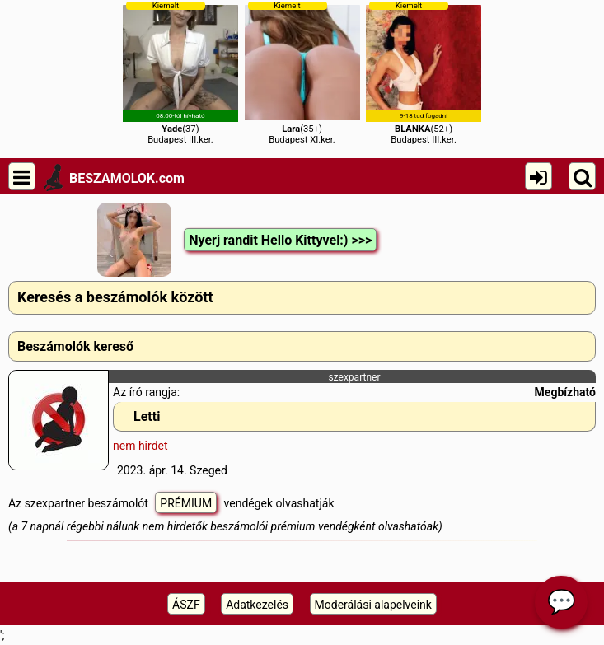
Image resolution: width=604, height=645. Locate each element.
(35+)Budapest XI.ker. (302, 73)
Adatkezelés (257, 604)
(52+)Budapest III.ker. (423, 73)
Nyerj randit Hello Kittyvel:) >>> (280, 240)
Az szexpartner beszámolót (79, 503)
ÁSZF (186, 604)
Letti (146, 416)
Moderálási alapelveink (373, 604)
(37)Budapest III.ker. (180, 73)
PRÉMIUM (186, 503)
